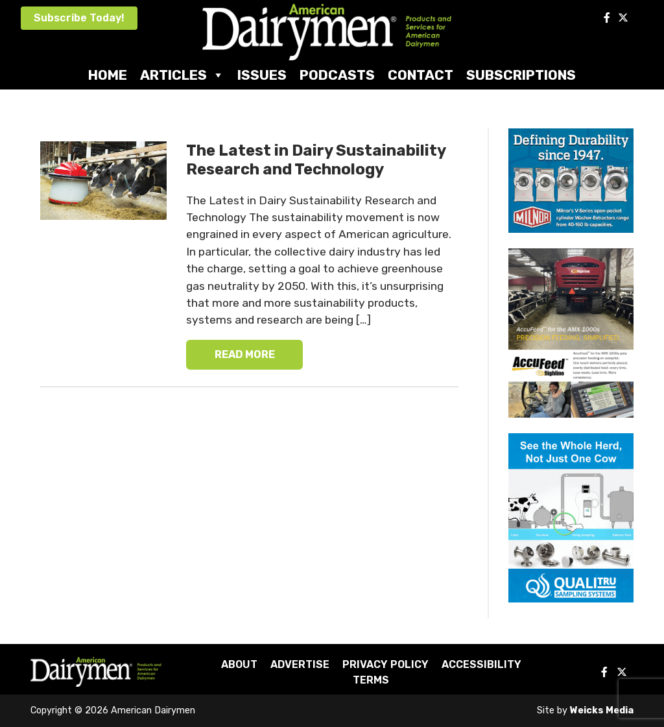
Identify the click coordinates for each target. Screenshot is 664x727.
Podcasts (337, 75)
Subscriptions (521, 75)
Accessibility (481, 664)
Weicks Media (602, 710)
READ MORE (245, 354)
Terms (371, 680)
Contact (420, 75)
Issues (262, 75)
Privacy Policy (385, 664)
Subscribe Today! (79, 18)
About (239, 664)
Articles (182, 74)
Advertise (299, 664)
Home (107, 75)
